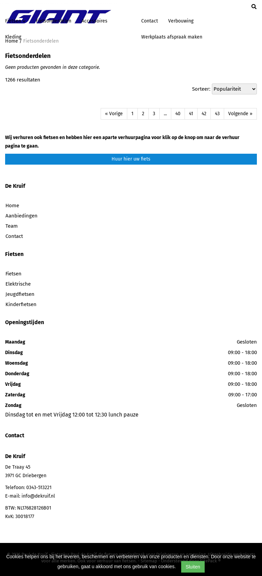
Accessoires (94, 21)
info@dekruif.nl (38, 496)
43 (217, 114)
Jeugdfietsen (19, 294)
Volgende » (240, 114)
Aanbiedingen (21, 216)
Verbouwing (180, 21)
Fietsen (13, 274)
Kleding (13, 37)
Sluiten (193, 567)
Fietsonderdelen (53, 21)
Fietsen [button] (15, 21)
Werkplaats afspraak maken (171, 37)
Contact (149, 21)
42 (204, 114)
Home (12, 205)
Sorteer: (201, 89)
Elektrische (18, 284)
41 (191, 114)
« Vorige (114, 114)
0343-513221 (39, 487)
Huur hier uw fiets (131, 159)
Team (11, 226)
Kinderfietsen (21, 304)
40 (177, 114)
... (165, 114)
